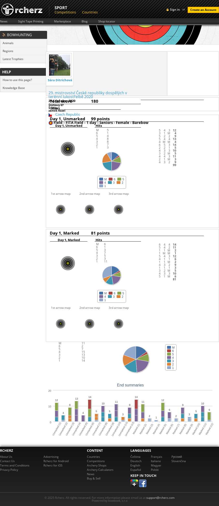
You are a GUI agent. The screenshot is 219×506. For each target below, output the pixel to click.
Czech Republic (67, 114)
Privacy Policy (9, 470)
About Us (6, 457)
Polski (155, 470)
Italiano (156, 461)
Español (135, 470)
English (135, 465)
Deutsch (135, 461)
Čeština (135, 457)
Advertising (51, 457)
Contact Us (7, 461)
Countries (90, 12)
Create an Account (203, 10)
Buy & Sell (93, 478)
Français (156, 457)
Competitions (65, 12)
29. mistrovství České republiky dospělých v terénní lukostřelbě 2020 (88, 94)
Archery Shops (96, 465)
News (3, 21)
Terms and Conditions (14, 465)
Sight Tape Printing (30, 21)
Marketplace (62, 21)
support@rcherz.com (160, 498)
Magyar (156, 465)
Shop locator (106, 21)
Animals (8, 43)
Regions (8, 51)
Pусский (176, 457)
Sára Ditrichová (60, 80)
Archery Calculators (100, 470)
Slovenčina (178, 461)
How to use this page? (17, 80)
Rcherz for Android (56, 461)
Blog (85, 21)
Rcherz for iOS (53, 465)
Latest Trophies (13, 59)
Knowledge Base (14, 88)
